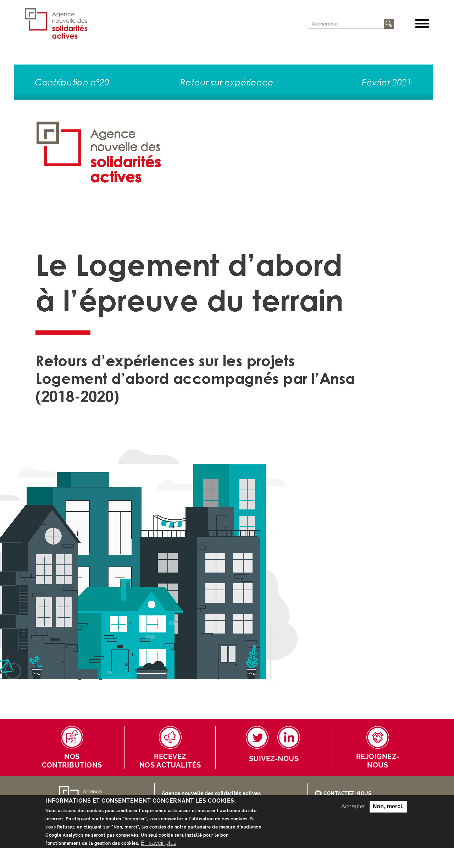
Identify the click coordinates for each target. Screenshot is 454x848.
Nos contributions (72, 761)
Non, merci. (388, 811)
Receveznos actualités (170, 761)
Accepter (353, 810)
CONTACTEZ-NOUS (347, 793)
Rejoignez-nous (377, 761)
